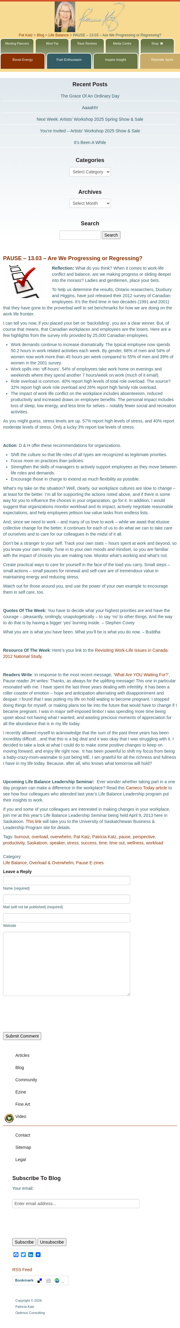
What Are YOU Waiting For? (141, 674)
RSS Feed (22, 1269)
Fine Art (22, 1104)
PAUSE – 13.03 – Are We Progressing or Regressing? (73, 258)
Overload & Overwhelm (51, 862)
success (88, 842)
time (103, 842)
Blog (19, 1067)
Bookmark (40, 1280)
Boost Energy (23, 59)
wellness (135, 842)
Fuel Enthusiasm (69, 59)
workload (154, 842)
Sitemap (23, 1147)
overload (40, 836)
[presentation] (49, 1014)
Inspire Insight (115, 59)
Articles (22, 1055)
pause (125, 836)
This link (33, 821)
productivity (14, 842)
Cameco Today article (146, 787)
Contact (22, 1135)
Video (20, 1116)
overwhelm (60, 836)
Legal (20, 1159)
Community (26, 1079)
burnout (21, 836)
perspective (144, 836)
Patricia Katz (104, 836)
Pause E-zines (90, 862)
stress (72, 842)
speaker (57, 842)
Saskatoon (37, 842)
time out (117, 842)
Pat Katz (82, 836)
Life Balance (15, 862)
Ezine (20, 1092)
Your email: (23, 1188)
